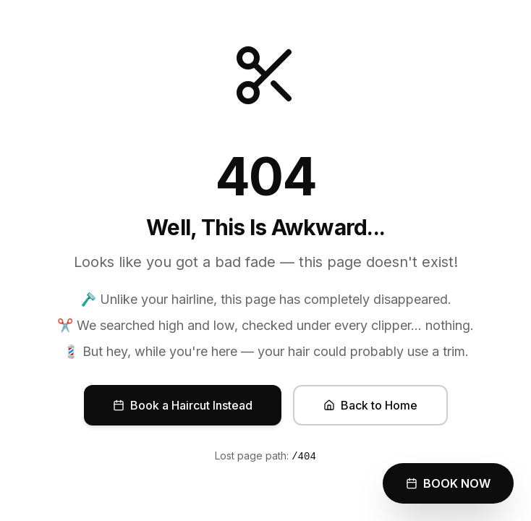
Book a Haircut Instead (182, 405)
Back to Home (370, 405)
